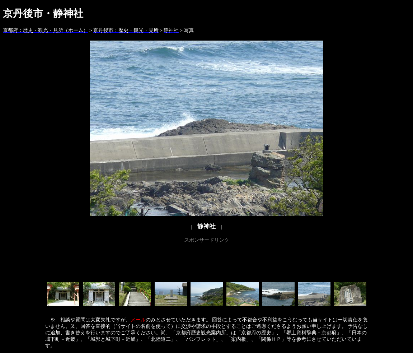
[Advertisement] (206, 261)
